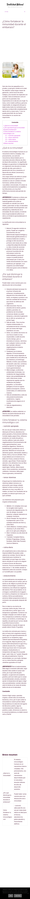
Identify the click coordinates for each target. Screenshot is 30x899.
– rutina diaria (10, 139)
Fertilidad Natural (15, 4)
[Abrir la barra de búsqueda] (25, 11)
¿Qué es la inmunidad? (10, 125)
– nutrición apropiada (12, 135)
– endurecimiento (11, 141)
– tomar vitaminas (11, 137)
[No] (28, 893)
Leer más (18, 895)
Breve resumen (8, 143)
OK (10, 895)
